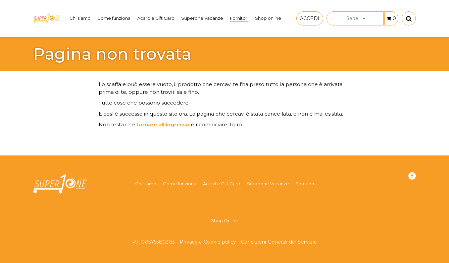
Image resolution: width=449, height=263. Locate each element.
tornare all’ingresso (163, 124)
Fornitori (239, 18)
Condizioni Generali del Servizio (279, 242)
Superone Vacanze (202, 18)
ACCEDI (309, 18)
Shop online (268, 18)
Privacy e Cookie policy (208, 242)
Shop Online (224, 220)
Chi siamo (80, 18)
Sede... (355, 18)
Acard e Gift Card (155, 18)
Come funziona (114, 18)
